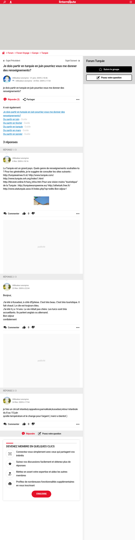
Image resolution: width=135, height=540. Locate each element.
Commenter (13, 213)
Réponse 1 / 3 (9, 150)
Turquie (44, 53)
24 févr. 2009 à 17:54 (42, 81)
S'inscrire (41, 494)
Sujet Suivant (71, 60)
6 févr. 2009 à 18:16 (20, 161)
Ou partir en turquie (13, 126)
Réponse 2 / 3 (9, 277)
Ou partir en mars (12, 130)
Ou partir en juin (11, 119)
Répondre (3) (13, 99)
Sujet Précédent (13, 60)
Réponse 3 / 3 (9, 390)
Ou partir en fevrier (12, 123)
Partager (29, 99)
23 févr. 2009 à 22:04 (20, 288)
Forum (11, 53)
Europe (35, 53)
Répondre (30, 433)
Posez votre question (51, 433)
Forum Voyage (22, 53)
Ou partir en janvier (12, 134)
